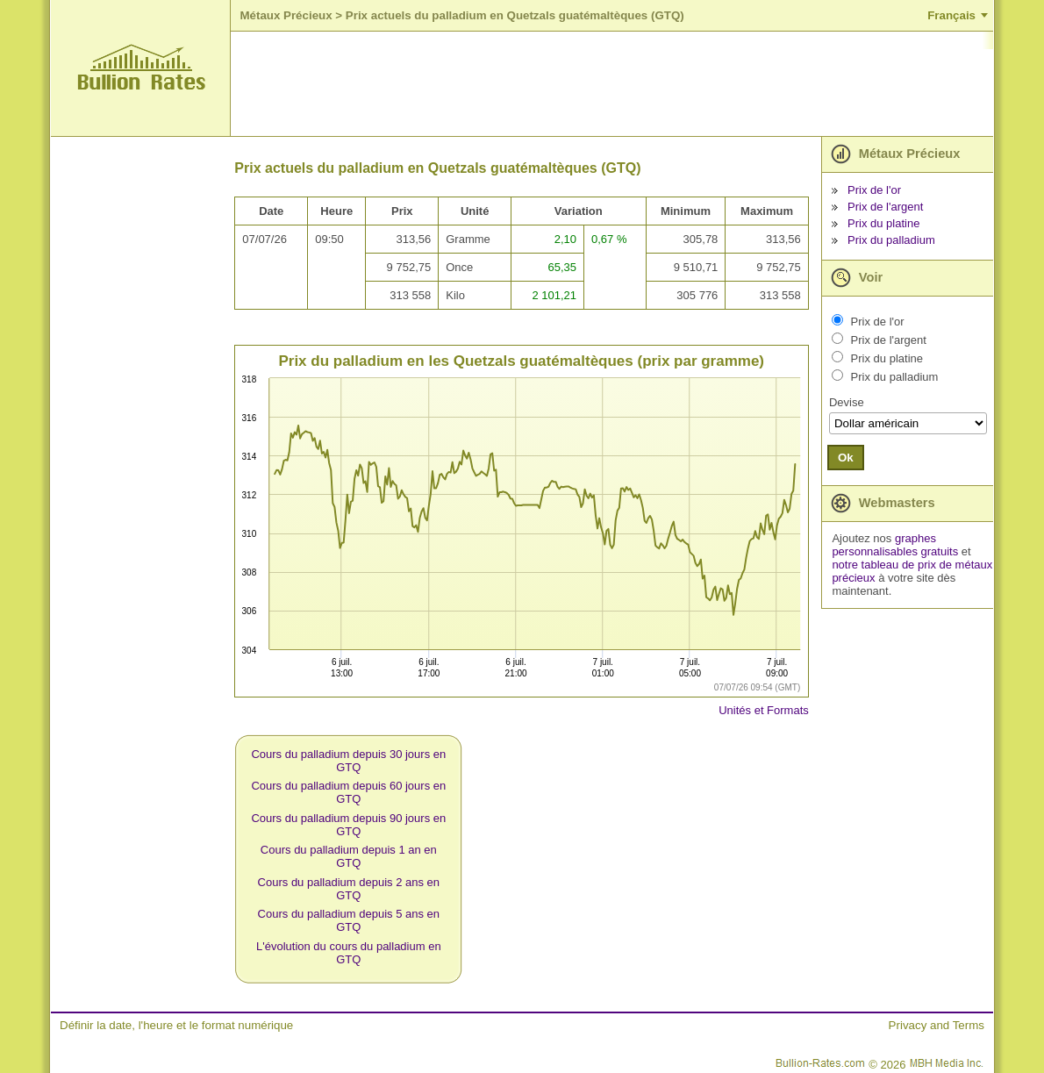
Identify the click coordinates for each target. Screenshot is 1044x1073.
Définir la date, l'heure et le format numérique (176, 1025)
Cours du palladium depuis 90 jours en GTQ (348, 825)
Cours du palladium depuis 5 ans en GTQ (349, 920)
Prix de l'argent (885, 206)
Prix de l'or (874, 190)
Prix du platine (883, 223)
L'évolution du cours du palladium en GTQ (348, 953)
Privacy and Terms (936, 1025)
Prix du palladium (891, 240)
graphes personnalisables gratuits (895, 545)
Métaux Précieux (286, 15)
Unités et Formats (764, 710)
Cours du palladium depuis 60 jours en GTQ (348, 792)
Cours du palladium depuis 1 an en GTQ (349, 856)
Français (951, 15)
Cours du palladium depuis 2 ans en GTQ (349, 889)
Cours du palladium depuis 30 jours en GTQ (348, 761)
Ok (846, 457)
